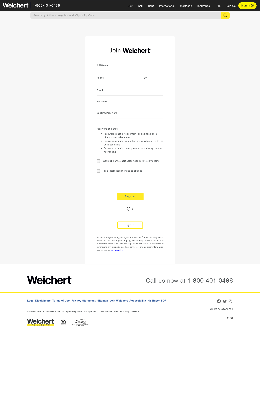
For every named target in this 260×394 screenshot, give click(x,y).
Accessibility (137, 300)
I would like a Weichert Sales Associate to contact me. (131, 160)
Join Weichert (119, 300)
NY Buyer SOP (157, 300)
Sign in (247, 5)
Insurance (203, 6)
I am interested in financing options (119, 170)
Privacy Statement (84, 300)
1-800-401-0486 (46, 5)
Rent (151, 6)
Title (217, 6)
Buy (130, 6)
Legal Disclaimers (39, 300)
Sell (140, 6)
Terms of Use (61, 300)
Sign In (130, 225)
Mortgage (186, 6)
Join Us (231, 6)
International (167, 6)
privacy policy (117, 250)
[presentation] (124, 183)
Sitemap (102, 300)
